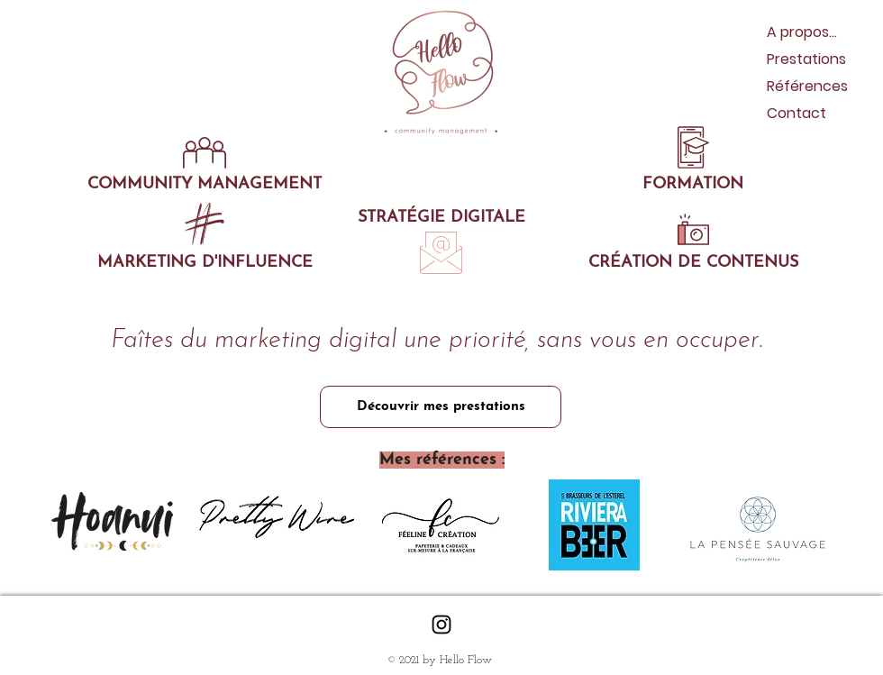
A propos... (802, 32)
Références (807, 86)
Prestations (806, 59)
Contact (796, 113)
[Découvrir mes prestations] (440, 407)
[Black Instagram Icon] (441, 624)
